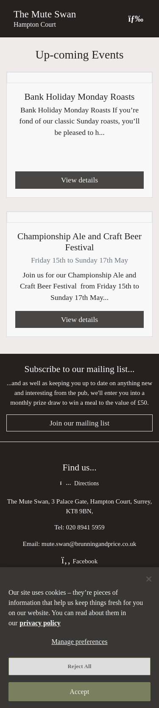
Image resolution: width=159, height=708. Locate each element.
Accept (79, 691)
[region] (79, 637)
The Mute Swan (45, 14)
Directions (79, 483)
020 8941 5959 (85, 527)
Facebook (79, 561)
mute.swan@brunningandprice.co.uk (89, 543)
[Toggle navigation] (136, 18)
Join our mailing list (79, 423)
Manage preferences (79, 641)
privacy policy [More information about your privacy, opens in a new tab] (40, 623)
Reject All (80, 666)
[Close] (148, 579)
